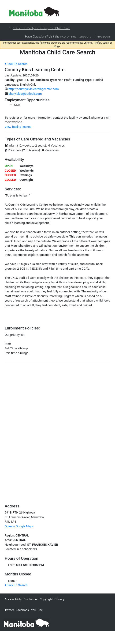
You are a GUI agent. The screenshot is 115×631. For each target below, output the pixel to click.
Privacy (59, 599)
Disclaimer (30, 599)
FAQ (63, 36)
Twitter (9, 610)
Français (103, 36)
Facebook (22, 610)
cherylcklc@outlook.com (25, 93)
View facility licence (18, 126)
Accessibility (13, 599)
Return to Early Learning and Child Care (41, 28)
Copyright (46, 599)
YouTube (37, 610)
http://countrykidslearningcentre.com (33, 89)
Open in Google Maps (19, 526)
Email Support (81, 36)
